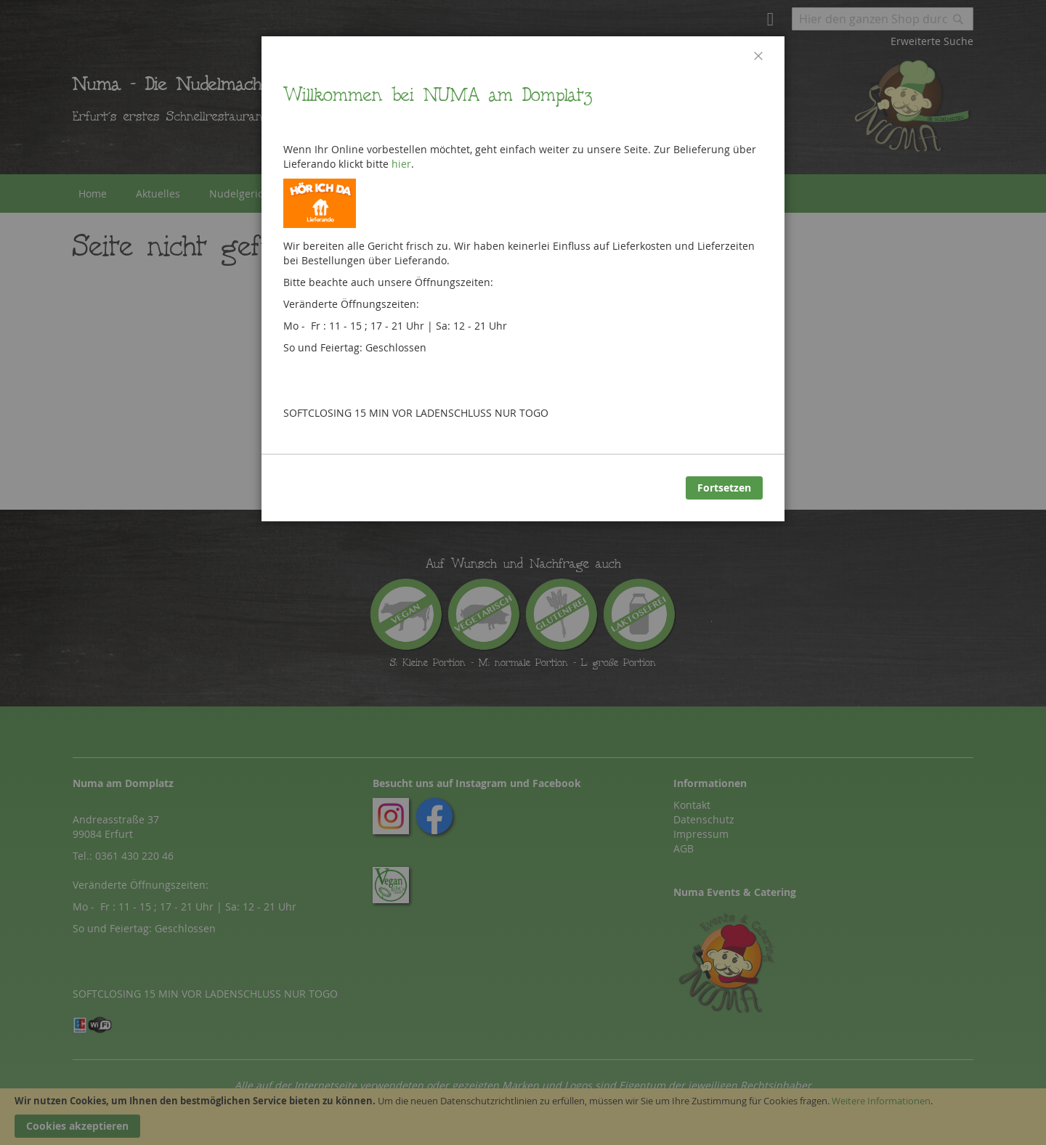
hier (401, 164)
